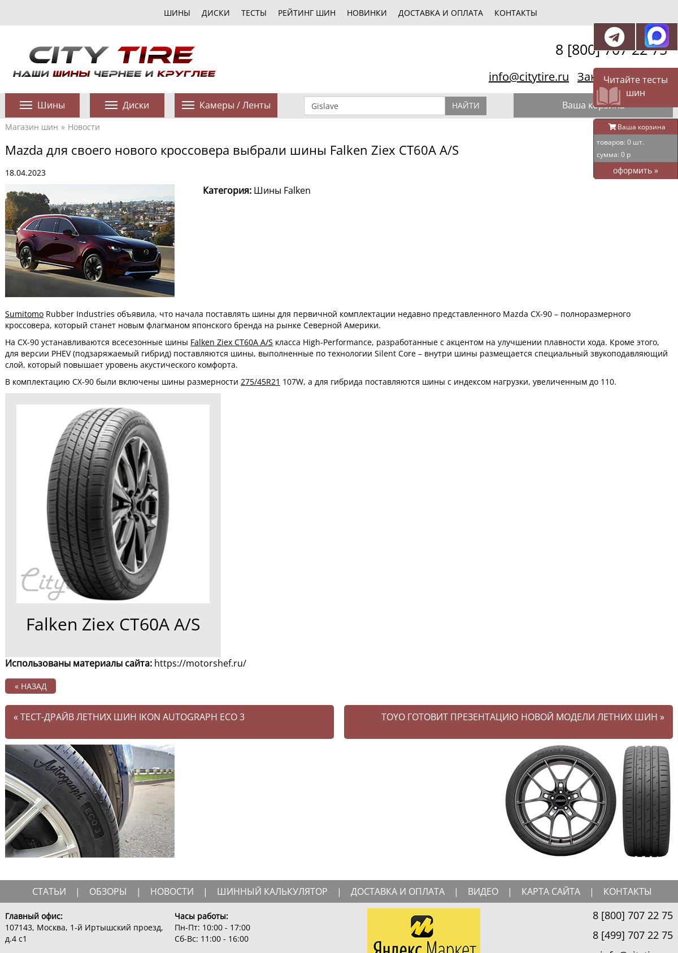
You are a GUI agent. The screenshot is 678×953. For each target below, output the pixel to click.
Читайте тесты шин (635, 86)
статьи (49, 891)
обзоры (108, 891)
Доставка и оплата (440, 12)
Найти (466, 105)
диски (216, 12)
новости (172, 891)
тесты (254, 12)
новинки (367, 12)
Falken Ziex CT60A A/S (231, 342)
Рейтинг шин (307, 12)
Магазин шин (31, 126)
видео (483, 891)
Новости (84, 126)
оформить (635, 170)
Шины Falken (282, 190)
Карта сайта (550, 891)
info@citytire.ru (529, 76)
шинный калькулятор (272, 891)
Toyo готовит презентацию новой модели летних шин (522, 717)
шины (177, 12)
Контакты (515, 12)
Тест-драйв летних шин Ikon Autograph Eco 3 (129, 717)
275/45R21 (260, 381)
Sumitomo (24, 313)
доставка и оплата (398, 891)
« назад (31, 686)
